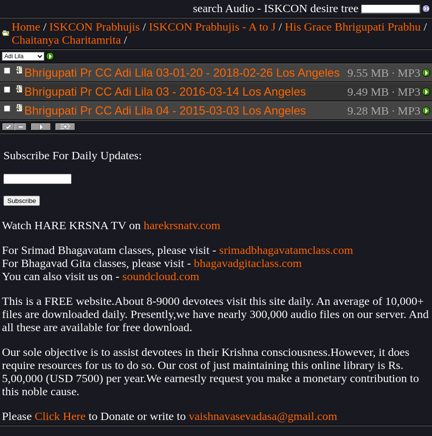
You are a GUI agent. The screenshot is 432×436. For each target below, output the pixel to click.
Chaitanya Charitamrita (66, 40)
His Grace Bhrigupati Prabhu (352, 26)
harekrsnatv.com (182, 225)
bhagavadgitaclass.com (248, 263)
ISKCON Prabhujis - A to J (212, 26)
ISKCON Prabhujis (94, 26)
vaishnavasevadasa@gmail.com (264, 416)
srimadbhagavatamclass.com (286, 250)
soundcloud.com (161, 276)
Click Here (60, 416)
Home (26, 26)
